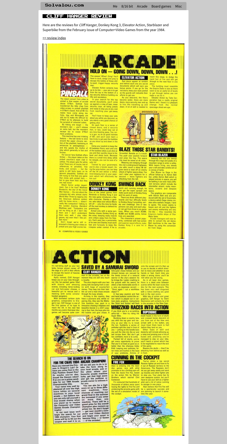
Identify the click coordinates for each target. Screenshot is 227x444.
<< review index (54, 37)
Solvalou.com (64, 5)
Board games (161, 6)
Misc (178, 6)
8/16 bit (127, 6)
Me (115, 6)
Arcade (142, 6)
